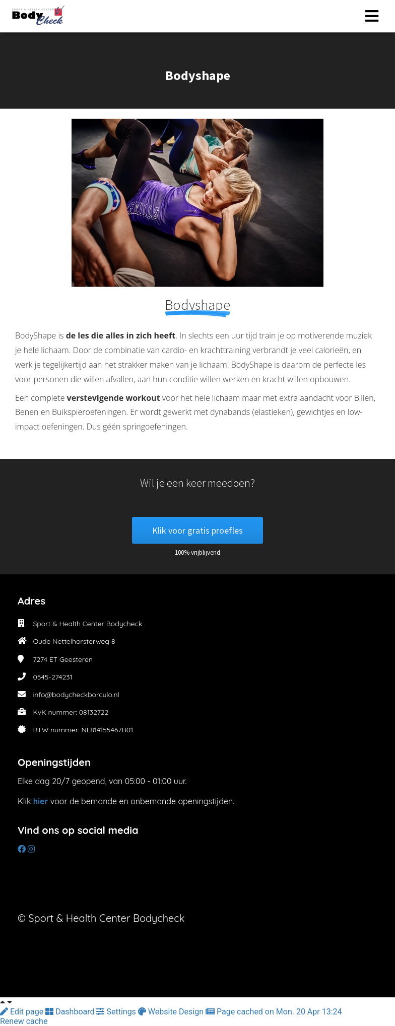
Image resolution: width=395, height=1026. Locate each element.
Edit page (22, 1011)
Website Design (172, 1011)
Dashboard (70, 1011)
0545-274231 (52, 676)
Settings (117, 1011)
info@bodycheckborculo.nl (76, 694)
